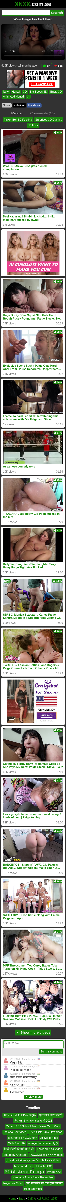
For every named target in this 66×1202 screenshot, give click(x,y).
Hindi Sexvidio (33, 1188)
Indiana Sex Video (15, 1132)
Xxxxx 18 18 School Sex (21, 1126)
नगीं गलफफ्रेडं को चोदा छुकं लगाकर (44, 1183)
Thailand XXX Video (49, 1149)
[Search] (26, 13)
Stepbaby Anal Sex (15, 1154)
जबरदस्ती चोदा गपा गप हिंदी (43, 1143)
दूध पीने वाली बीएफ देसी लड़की (22, 1160)
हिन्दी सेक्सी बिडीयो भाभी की (19, 1149)
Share (7, 105)
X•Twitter (19, 105)
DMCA (31, 1198)
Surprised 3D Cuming (48, 119)
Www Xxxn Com (50, 1126)
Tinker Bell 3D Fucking (18, 119)
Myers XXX (54, 1171)
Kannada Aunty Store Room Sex (33, 1177)
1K (46, 65)
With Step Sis (16, 1143)
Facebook (34, 105)
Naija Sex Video (13, 1183)
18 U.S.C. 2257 (48, 1198)
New (6, 91)
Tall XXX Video (51, 1160)
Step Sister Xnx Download (46, 1132)
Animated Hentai (13, 96)
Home (12, 1198)
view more (33, 1096)
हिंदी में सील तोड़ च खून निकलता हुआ (24, 1171)
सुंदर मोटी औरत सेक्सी (50, 1115)
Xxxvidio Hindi (49, 1137)
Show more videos (33, 1032)
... (28, 96)
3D (25, 91)
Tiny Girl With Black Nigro (20, 1115)
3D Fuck (33, 125)
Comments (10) (42, 113)
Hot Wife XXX (43, 1166)
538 (58, 65)
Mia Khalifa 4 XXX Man (22, 1137)
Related (17, 113)
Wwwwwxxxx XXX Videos (46, 1154)
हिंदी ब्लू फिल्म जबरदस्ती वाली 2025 (33, 1120)
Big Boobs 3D (38, 91)
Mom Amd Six (23, 1166)
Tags (22, 1198)
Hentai (16, 91)
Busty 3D (56, 91)
